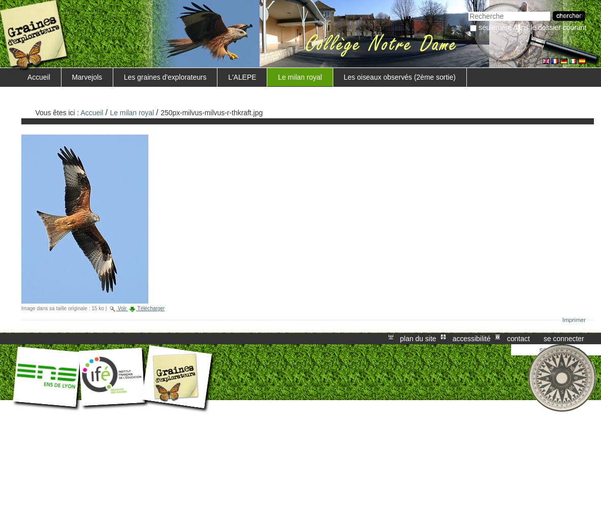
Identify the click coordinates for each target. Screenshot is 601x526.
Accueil (38, 77)
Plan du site (418, 339)
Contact (518, 339)
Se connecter (564, 339)
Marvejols (87, 77)
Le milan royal (300, 77)
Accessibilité (472, 339)
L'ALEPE (242, 77)
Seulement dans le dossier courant (532, 27)
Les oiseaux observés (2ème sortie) (400, 77)
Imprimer (574, 319)
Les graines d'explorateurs (165, 77)
